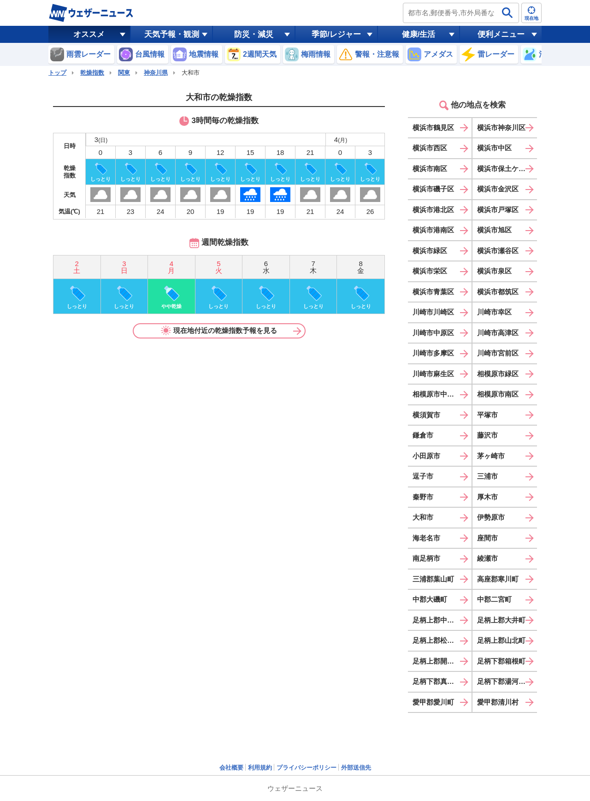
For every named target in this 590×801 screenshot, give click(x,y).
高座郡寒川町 (498, 579)
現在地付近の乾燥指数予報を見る (219, 331)
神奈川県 (156, 72)
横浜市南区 (430, 168)
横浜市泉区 (494, 271)
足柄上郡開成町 (437, 661)
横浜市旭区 (494, 230)
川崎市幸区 (494, 312)
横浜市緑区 (430, 251)
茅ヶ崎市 (491, 456)
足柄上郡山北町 (501, 640)
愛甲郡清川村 (498, 702)
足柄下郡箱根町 (501, 661)
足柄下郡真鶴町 (437, 681)
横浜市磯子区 (433, 189)
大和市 (423, 517)
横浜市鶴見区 (433, 127)
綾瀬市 (487, 558)
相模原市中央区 (437, 394)
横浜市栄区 (430, 271)
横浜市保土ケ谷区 (504, 168)
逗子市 (423, 476)
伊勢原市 (491, 517)
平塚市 (487, 415)
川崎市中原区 (433, 333)
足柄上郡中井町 (437, 620)
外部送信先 (356, 767)
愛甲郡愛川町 (433, 702)
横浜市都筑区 (498, 292)
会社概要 (231, 767)
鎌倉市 (423, 435)
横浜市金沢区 (498, 189)
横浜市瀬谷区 (498, 251)
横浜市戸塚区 (498, 210)
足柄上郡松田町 (437, 640)
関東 (124, 72)
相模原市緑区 (498, 374)
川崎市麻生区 (433, 374)
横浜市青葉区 (433, 292)
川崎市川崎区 (433, 312)
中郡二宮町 (494, 599)
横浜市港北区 (433, 210)
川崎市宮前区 (498, 353)
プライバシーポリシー (306, 767)
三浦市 (487, 476)
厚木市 (487, 497)
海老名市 (426, 538)
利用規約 (260, 767)
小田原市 (426, 456)
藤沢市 (487, 435)
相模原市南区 (498, 394)
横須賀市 (426, 415)
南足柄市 (426, 558)
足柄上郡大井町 (501, 620)
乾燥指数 (92, 72)
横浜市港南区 (433, 230)
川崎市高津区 (498, 333)
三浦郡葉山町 (433, 579)
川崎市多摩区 (433, 353)
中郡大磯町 (430, 599)
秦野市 (423, 497)
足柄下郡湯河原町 (504, 681)
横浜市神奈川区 (501, 127)
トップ (57, 72)
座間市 (487, 538)
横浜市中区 (494, 148)
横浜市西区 (430, 148)
